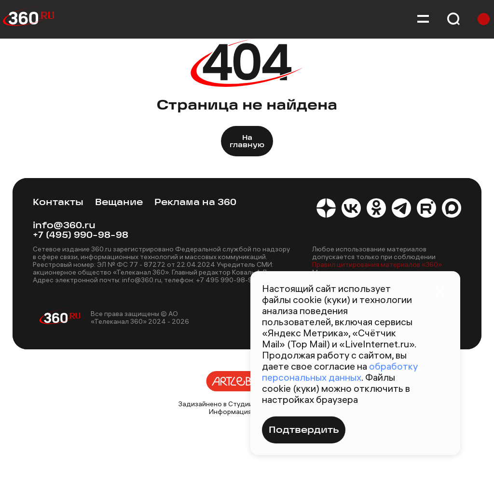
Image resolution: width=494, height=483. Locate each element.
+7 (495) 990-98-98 (80, 236)
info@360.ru (64, 226)
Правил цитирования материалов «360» (377, 264)
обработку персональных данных (340, 371)
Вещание (119, 203)
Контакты (58, 203)
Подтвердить (304, 431)
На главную (247, 142)
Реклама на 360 (195, 203)
